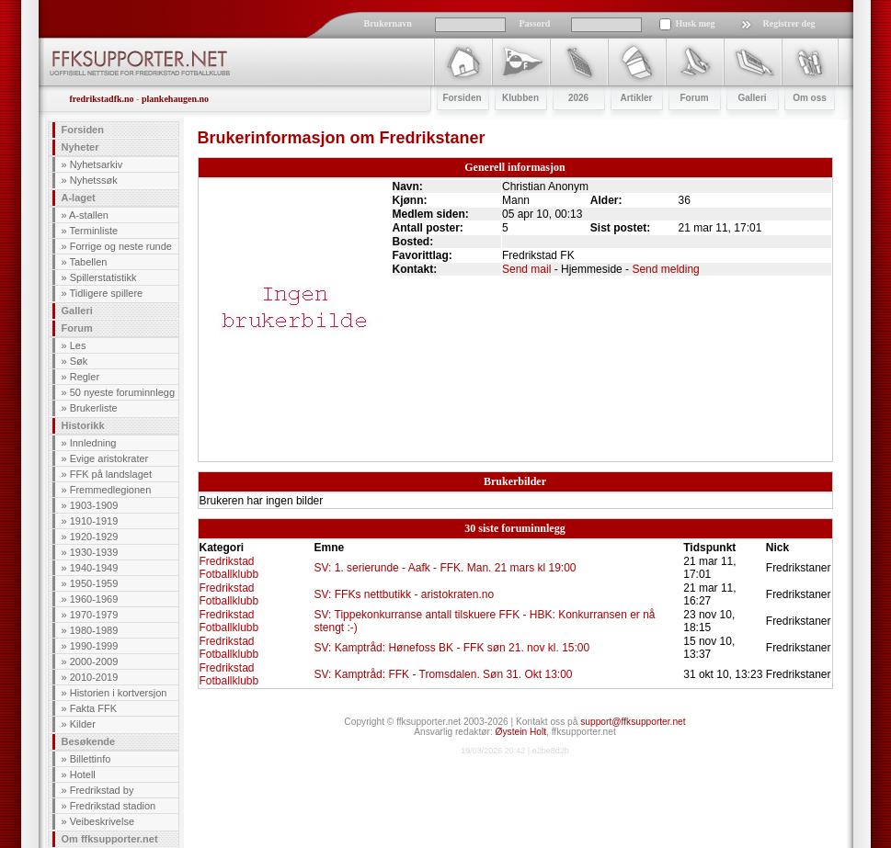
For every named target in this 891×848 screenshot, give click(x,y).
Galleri (77, 310)
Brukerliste (94, 407)
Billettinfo (90, 758)
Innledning (93, 442)
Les (78, 345)
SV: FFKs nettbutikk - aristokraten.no (404, 594)
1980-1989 (94, 630)
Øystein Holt (521, 732)
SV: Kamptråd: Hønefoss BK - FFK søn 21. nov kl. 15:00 (451, 647)
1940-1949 (94, 567)
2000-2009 (94, 661)
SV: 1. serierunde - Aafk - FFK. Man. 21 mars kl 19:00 (445, 567)
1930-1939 (94, 552)
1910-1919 (94, 520)
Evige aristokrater (109, 458)
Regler (84, 376)
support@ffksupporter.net (632, 722)
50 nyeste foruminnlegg (122, 392)
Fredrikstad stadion (113, 805)
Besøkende (89, 741)
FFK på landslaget (111, 474)
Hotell (83, 774)
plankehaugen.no (175, 99)
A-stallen (89, 214)
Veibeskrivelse (102, 821)
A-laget (79, 197)
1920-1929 (94, 536)
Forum (77, 328)
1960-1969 (94, 599)
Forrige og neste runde (121, 246)
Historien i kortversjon (118, 692)
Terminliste (93, 230)
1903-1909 (94, 505)
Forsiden (83, 129)
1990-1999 (94, 645)
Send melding (665, 269)
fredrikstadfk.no (102, 99)
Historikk (83, 425)
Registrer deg (789, 23)
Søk (79, 361)
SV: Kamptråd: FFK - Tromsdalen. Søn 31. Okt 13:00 (443, 674)
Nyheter (80, 147)
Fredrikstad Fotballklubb (229, 568)
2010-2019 (94, 677)
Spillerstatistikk (103, 277)
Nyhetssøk (94, 180)
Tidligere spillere (106, 293)
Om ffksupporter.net (110, 838)
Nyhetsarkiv (96, 164)
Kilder (83, 723)
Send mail (526, 269)
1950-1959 (94, 583)
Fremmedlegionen (111, 489)
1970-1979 (94, 614)
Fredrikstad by (102, 790)
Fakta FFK (93, 708)
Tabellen (88, 261)
